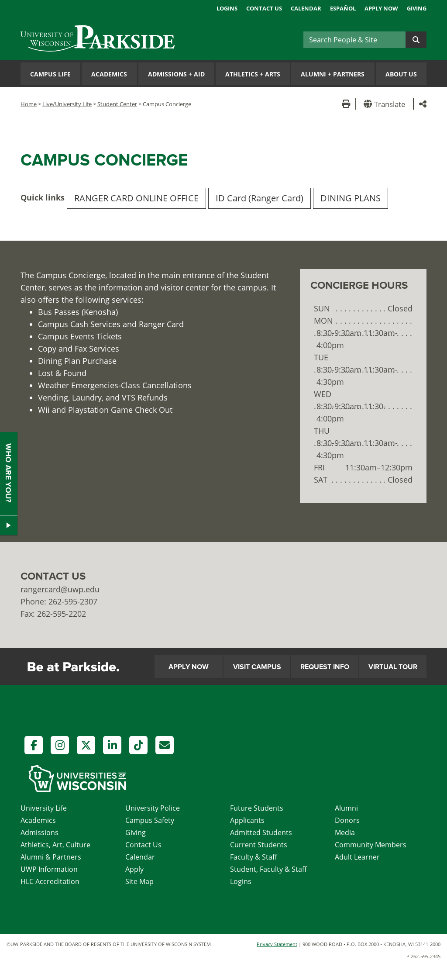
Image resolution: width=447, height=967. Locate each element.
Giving (416, 8)
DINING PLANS (350, 198)
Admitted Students (261, 832)
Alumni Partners (332, 74)
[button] (386, 104)
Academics (109, 74)
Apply (134, 869)
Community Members (370, 845)
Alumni (346, 808)
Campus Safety (149, 820)
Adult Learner (357, 857)
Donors (347, 820)
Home (29, 104)
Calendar (306, 8)
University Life (44, 808)
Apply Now (381, 8)
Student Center (117, 104)
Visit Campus (257, 667)
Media (345, 832)
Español (343, 8)
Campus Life (50, 74)
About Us (401, 74)
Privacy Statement (277, 944)
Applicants (247, 820)
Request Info (324, 667)
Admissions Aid (176, 74)
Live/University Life (67, 104)
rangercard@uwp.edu (60, 589)
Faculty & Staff (253, 857)
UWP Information (49, 869)
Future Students (256, 808)
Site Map (139, 881)
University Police (152, 808)
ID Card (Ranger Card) (259, 198)
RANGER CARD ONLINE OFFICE (136, 198)
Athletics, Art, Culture (55, 845)
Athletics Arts (252, 74)
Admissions (39, 832)
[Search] (354, 39)
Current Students (258, 845)
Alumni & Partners (51, 857)
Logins (227, 8)
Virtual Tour (392, 667)
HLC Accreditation (50, 881)
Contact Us (264, 8)
